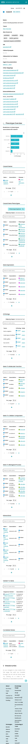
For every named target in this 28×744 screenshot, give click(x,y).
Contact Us (9, 695)
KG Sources (18, 715)
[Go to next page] (16, 253)
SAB (7, 693)
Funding (8, 700)
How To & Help (19, 702)
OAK (16, 738)
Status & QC (18, 700)
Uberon (8, 729)
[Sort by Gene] (7, 177)
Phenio (8, 736)
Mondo (8, 727)
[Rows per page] (14, 188)
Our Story (8, 688)
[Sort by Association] (17, 177)
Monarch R (18, 697)
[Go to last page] (19, 253)
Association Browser (18, 721)
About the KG (18, 713)
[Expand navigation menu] (26, 2)
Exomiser (17, 729)
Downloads (18, 690)
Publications (9, 698)
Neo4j (17, 695)
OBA (7, 739)
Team (7, 691)
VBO (7, 741)
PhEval (16, 731)
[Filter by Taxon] (15, 213)
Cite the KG (18, 711)
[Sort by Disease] (24, 177)
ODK (16, 740)
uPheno (8, 731)
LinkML (16, 733)
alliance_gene (7, 64)
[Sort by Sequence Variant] (15, 591)
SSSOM (17, 736)
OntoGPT (17, 743)
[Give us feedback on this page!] (26, 680)
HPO (7, 734)
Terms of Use (18, 708)
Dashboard (18, 718)
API (16, 693)
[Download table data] (11, 195)
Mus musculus (7, 29)
